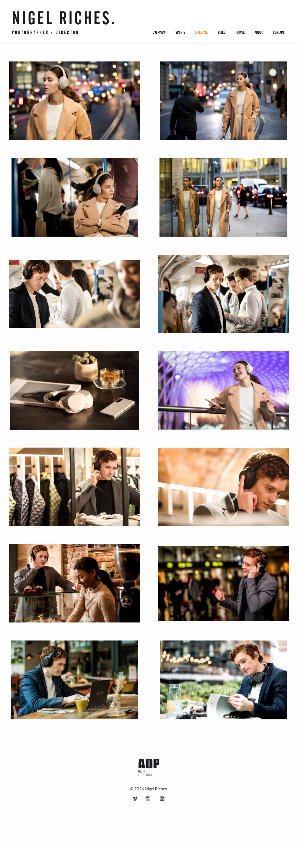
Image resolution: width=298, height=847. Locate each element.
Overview (159, 32)
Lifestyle (201, 32)
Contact (278, 32)
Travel (240, 32)
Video (222, 32)
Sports (180, 32)
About (259, 32)
